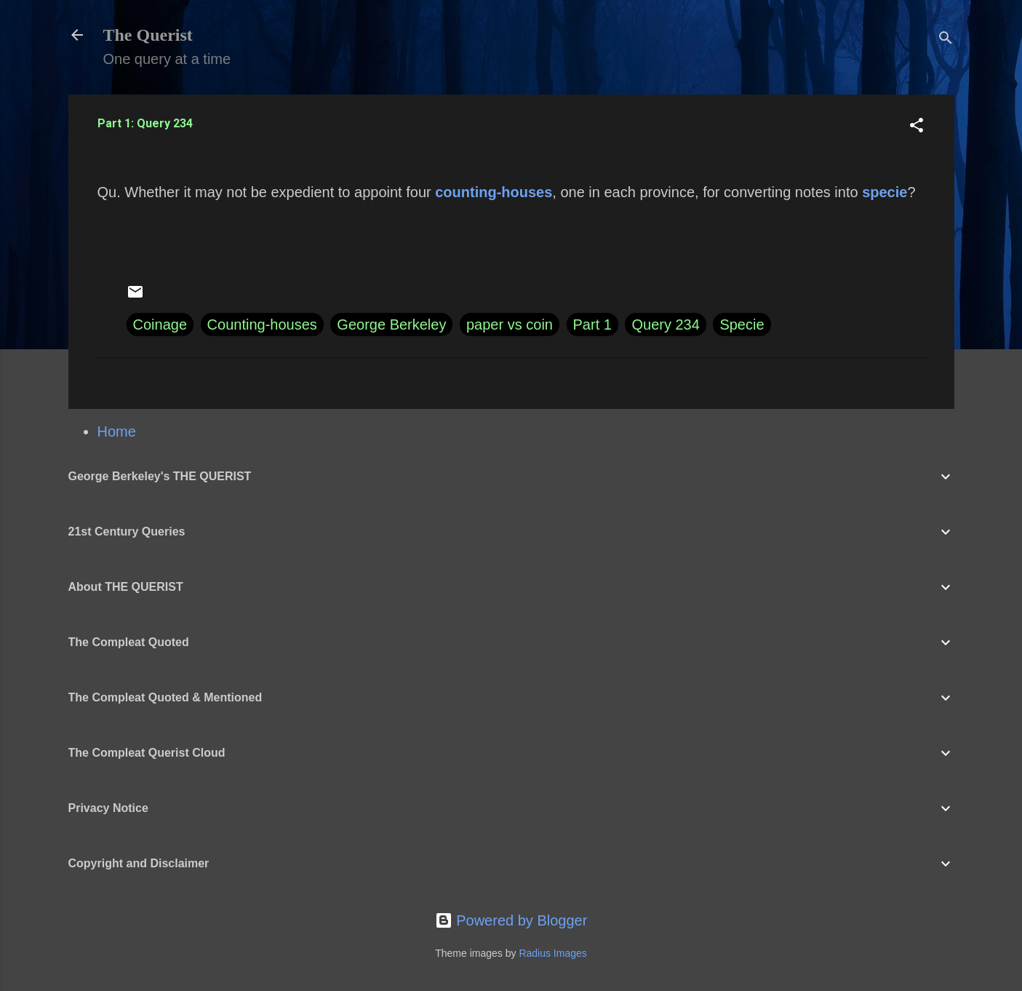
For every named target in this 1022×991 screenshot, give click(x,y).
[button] (916, 127)
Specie (741, 325)
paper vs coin (509, 325)
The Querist (148, 34)
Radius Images (552, 953)
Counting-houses (262, 325)
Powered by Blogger (511, 920)
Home (116, 431)
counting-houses (493, 192)
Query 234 (665, 325)
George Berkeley (391, 325)
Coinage (160, 325)
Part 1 (592, 325)
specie (884, 192)
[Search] (945, 39)
